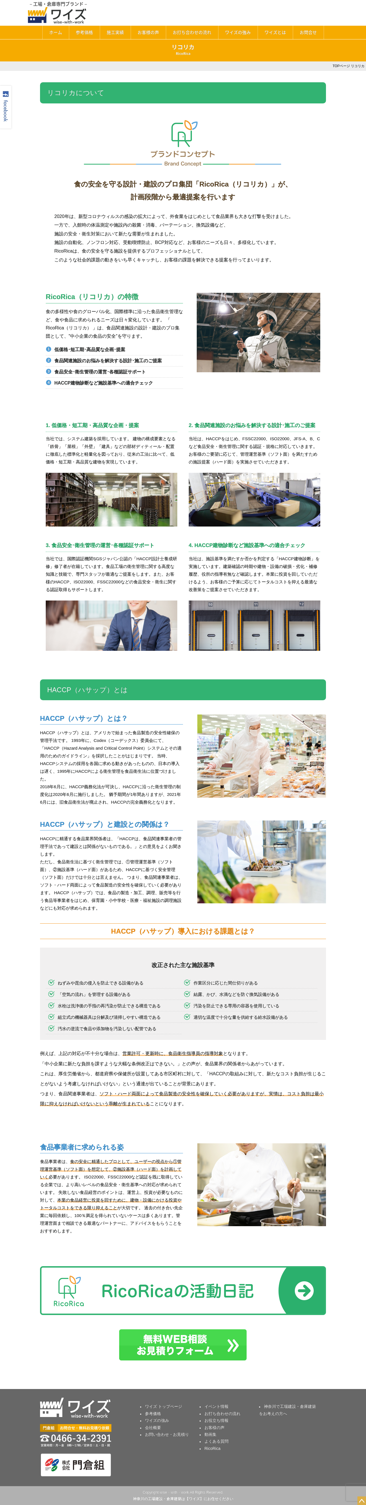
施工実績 (115, 32)
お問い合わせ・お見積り (167, 1434)
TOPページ (341, 66)
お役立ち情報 (216, 1420)
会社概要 (153, 1427)
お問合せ (308, 32)
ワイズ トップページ (163, 1406)
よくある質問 (216, 1441)
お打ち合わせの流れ (192, 32)
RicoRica (212, 1448)
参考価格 (84, 32)
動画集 (210, 1434)
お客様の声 (148, 32)
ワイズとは (275, 32)
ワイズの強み (238, 32)
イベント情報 (216, 1406)
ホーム (55, 32)
